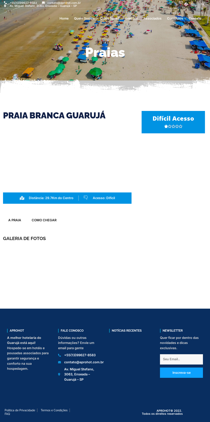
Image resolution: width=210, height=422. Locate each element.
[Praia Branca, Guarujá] (173, 174)
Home (64, 18)
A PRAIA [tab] (14, 220)
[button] (203, 4)
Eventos (131, 18)
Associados (152, 18)
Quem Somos (84, 18)
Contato (195, 18)
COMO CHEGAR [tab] (44, 220)
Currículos (175, 18)
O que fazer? (110, 18)
